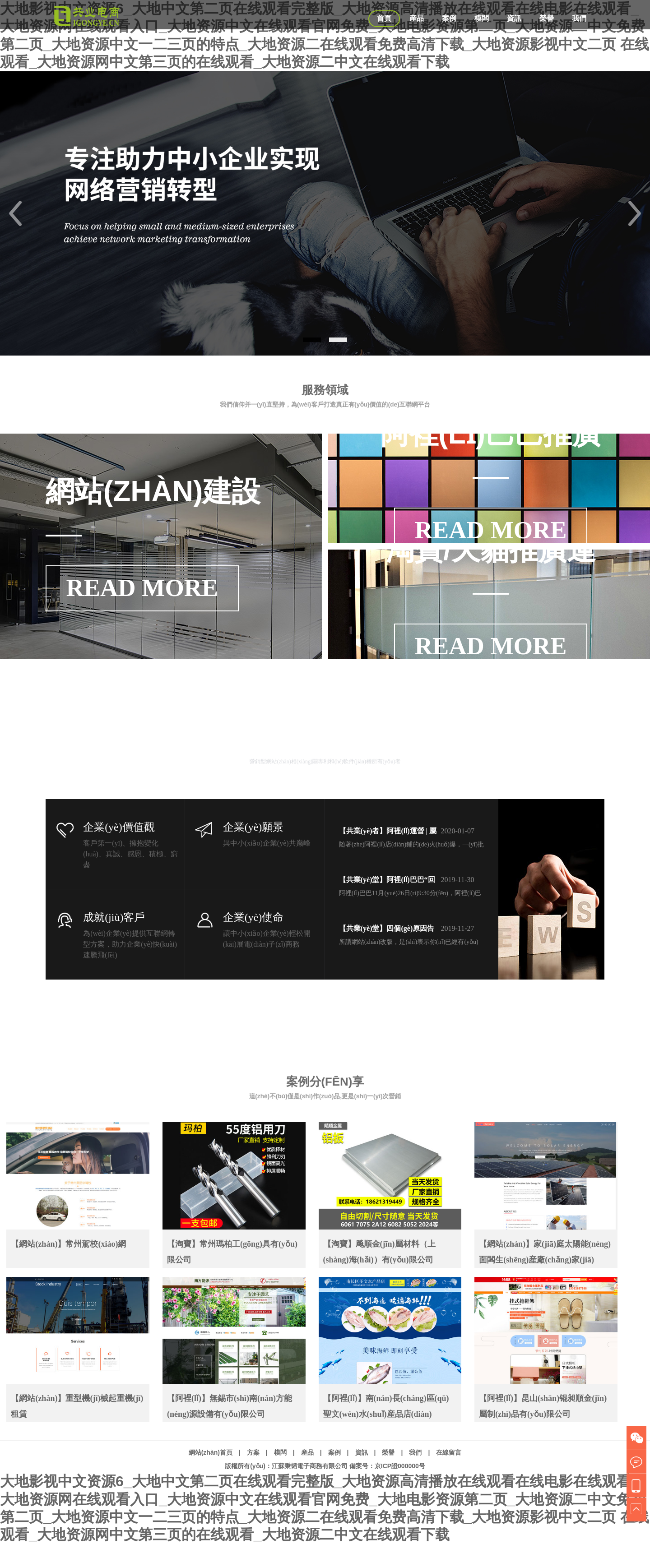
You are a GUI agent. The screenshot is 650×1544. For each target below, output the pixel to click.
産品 (416, 18)
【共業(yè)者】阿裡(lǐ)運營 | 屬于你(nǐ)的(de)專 (387, 832)
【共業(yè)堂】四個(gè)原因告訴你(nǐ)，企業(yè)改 (387, 930)
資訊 (514, 18)
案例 (449, 18)
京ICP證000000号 (400, 1466)
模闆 (481, 18)
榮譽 (546, 18)
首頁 (384, 18)
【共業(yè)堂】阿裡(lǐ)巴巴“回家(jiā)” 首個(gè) (387, 881)
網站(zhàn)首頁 (210, 1452)
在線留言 (448, 1452)
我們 (579, 18)
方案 (253, 1452)
